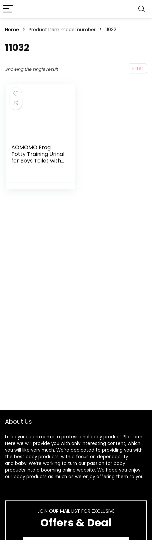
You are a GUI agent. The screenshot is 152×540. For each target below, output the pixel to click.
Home (12, 29)
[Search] (142, 9)
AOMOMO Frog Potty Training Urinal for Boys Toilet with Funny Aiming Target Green (37, 161)
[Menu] (8, 9)
